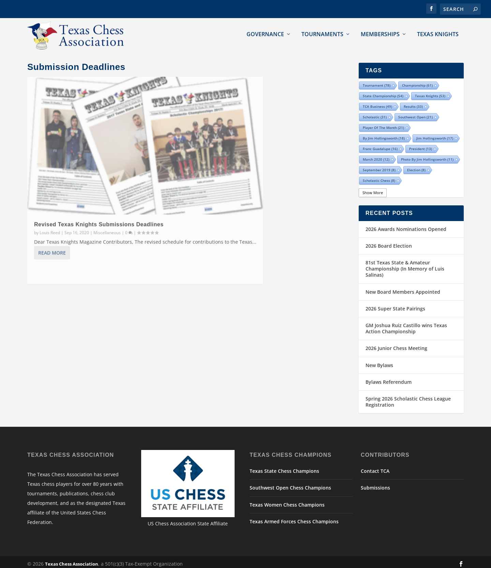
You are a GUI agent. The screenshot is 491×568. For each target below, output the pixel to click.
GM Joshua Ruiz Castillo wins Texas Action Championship (406, 324)
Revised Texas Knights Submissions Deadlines (99, 177)
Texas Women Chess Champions (287, 500)
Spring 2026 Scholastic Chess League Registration (408, 397)
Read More (52, 213)
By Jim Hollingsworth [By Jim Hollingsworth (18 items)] (384, 134)
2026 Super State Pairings (395, 304)
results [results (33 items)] (413, 102)
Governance (265, 34)
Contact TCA (375, 467)
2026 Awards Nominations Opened (406, 225)
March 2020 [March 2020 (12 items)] (376, 155)
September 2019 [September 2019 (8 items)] (379, 166)
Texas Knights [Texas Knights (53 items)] (430, 92)
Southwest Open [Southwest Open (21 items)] (415, 113)
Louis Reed (50, 185)
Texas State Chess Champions (284, 467)
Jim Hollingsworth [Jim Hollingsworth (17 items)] (434, 134)
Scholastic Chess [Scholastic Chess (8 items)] (379, 176)
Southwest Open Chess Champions (290, 484)
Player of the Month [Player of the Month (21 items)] (383, 123)
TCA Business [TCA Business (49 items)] (377, 102)
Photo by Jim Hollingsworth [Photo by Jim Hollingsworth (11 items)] (427, 155)
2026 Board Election (389, 241)
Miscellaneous (107, 185)
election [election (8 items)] (416, 166)
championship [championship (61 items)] (417, 81)
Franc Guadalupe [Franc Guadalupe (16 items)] (380, 145)
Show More (372, 188)
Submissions (375, 484)
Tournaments (322, 34)
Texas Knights (438, 34)
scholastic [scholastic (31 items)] (375, 113)
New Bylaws (379, 361)
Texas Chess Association (71, 560)
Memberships (380, 34)
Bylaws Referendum (389, 378)
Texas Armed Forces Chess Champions (294, 517)
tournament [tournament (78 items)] (376, 81)
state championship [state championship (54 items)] (383, 92)
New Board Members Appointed (403, 288)
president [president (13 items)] (420, 145)
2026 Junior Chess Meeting (396, 344)
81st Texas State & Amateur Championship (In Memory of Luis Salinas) (405, 265)
